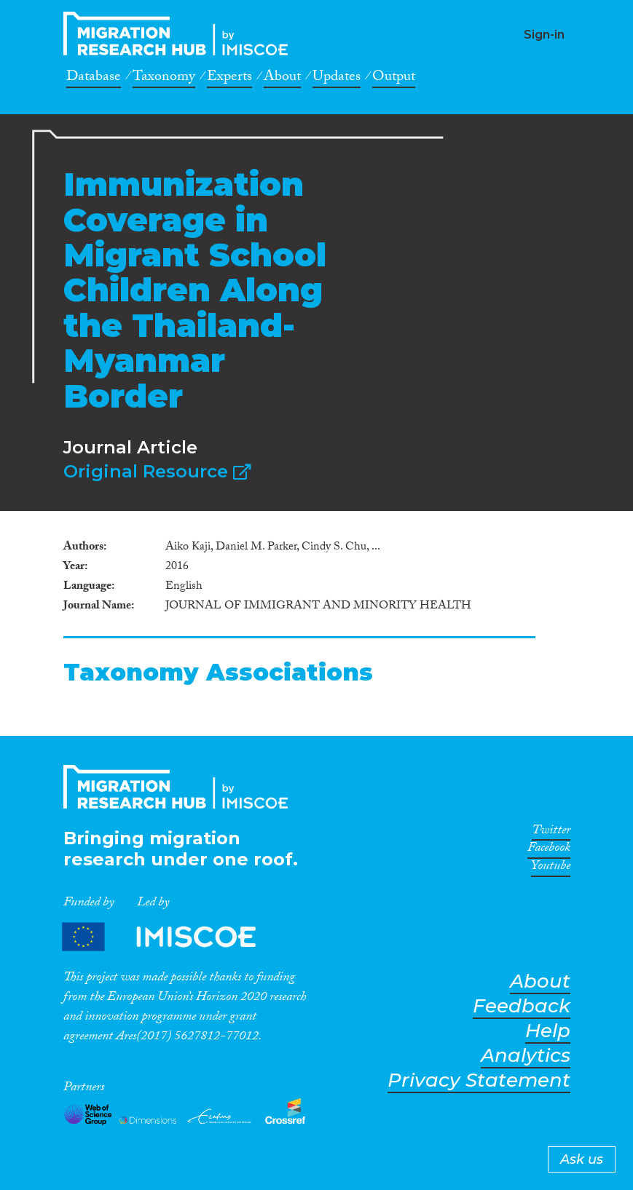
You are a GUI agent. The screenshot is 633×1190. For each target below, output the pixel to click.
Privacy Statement (479, 1080)
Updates (336, 78)
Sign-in (544, 34)
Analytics (525, 1055)
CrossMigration (179, 33)
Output (393, 78)
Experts (229, 78)
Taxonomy (164, 78)
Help (547, 1031)
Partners (171, 937)
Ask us (581, 1159)
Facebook (548, 850)
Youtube (550, 868)
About (282, 78)
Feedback (521, 1006)
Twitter (551, 832)
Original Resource (157, 471)
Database (93, 78)
